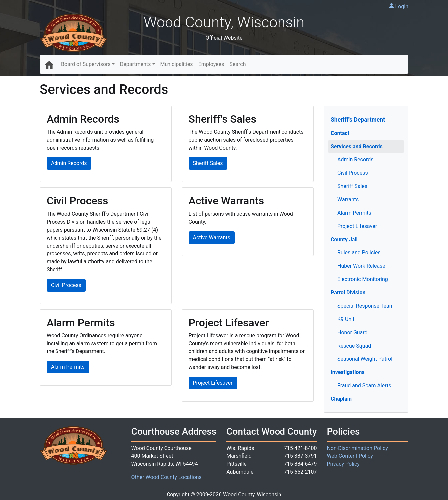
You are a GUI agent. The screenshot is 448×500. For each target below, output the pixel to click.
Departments (135, 64)
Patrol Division (348, 292)
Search (237, 64)
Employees (211, 64)
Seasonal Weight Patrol (364, 359)
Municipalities (176, 64)
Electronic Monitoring (362, 279)
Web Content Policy (350, 456)
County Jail (344, 239)
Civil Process (352, 173)
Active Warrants (211, 237)
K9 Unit (345, 319)
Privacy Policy (343, 464)
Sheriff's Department (358, 119)
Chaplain (341, 399)
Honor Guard (352, 332)
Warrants (348, 199)
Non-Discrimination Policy (357, 448)
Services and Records (357, 146)
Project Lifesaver (357, 226)
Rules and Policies (359, 253)
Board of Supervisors (86, 64)
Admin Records (355, 159)
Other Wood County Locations (166, 477)
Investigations (348, 372)
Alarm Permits (354, 213)
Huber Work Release (361, 266)
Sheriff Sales (352, 186)
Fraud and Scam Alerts (364, 385)
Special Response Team (365, 306)
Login (401, 6)
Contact (340, 133)
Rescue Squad (354, 346)
